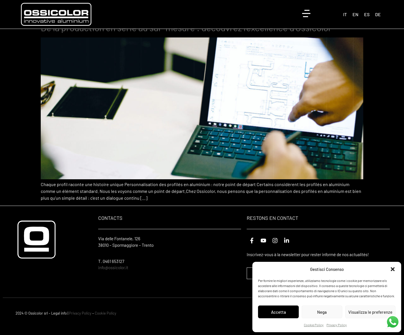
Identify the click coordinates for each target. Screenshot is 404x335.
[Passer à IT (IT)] (345, 14)
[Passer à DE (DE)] (378, 14)
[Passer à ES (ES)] (366, 14)
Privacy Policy (336, 325)
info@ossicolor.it (113, 276)
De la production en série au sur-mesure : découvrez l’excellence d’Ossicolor (186, 36)
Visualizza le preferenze (370, 312)
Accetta (278, 312)
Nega (322, 312)
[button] (393, 269)
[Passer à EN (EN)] (355, 14)
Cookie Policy (314, 325)
